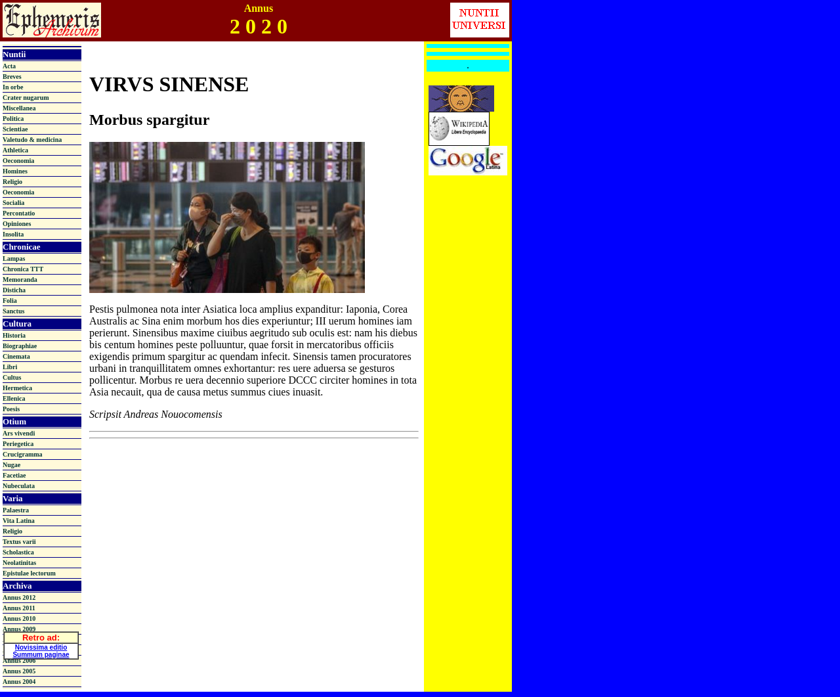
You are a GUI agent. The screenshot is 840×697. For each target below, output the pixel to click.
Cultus (12, 377)
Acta (9, 66)
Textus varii (19, 541)
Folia (10, 300)
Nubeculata (19, 485)
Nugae (11, 464)
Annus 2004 (19, 681)
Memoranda (20, 279)
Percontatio (19, 213)
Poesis (11, 409)
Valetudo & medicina (32, 139)
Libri (10, 367)
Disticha (14, 290)
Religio (12, 181)
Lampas (14, 258)
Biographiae (20, 345)
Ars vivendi (19, 433)
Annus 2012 (19, 597)
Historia (14, 335)
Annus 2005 (19, 671)
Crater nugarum (26, 97)
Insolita (13, 234)
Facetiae (14, 475)
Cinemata (16, 356)
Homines (15, 171)
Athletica (15, 150)
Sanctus (13, 311)
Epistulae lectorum (29, 573)
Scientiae (15, 129)
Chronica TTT (23, 269)
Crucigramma (23, 454)
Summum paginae (40, 652)
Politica (13, 118)
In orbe (13, 87)
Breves (12, 76)
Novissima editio (41, 644)
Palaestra (16, 510)
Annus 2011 (19, 608)
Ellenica (14, 398)
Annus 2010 (19, 618)
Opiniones (17, 223)
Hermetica (17, 388)
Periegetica (18, 443)
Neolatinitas (19, 562)
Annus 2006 (19, 660)
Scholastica (18, 552)
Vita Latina (19, 520)
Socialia (13, 202)
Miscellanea (19, 108)
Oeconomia (18, 160)
